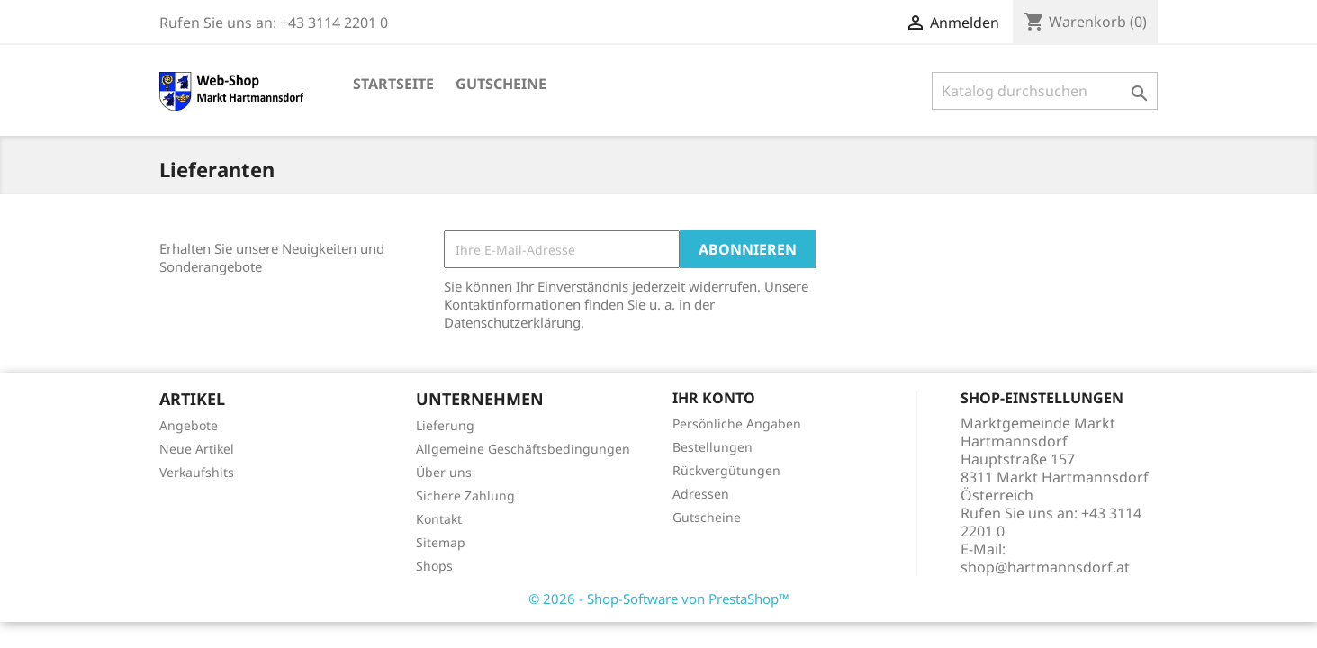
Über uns (444, 472)
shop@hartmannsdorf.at (1045, 567)
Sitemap (440, 542)
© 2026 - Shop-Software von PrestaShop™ (658, 599)
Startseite (393, 84)
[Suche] (1045, 91)
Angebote (188, 425)
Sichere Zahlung (465, 495)
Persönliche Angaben (736, 423)
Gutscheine (501, 84)
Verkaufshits (196, 472)
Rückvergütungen (726, 470)
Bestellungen (712, 446)
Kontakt (439, 518)
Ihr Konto (713, 398)
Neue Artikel (196, 448)
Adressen (700, 493)
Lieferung (445, 425)
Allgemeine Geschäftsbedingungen (523, 448)
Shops (434, 565)
